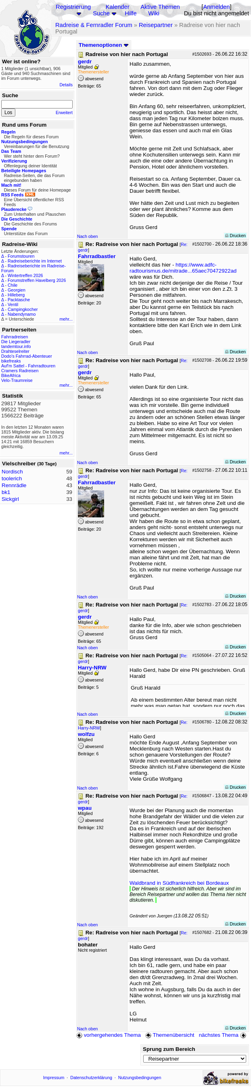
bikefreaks (11, 360)
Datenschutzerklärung (91, 1077)
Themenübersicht (169, 1035)
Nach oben (87, 236)
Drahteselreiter (15, 351)
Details (66, 84)
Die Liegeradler (15, 341)
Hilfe (130, 13)
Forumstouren (21, 256)
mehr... (66, 319)
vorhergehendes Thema (108, 1035)
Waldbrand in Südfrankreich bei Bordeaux (179, 883)
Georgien (16, 290)
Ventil (13, 304)
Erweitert (64, 112)
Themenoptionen (104, 45)
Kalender (118, 7)
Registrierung (73, 7)
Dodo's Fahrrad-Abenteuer (26, 356)
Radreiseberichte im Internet (35, 260)
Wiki (153, 13)
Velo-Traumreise (17, 380)
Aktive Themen (160, 7)
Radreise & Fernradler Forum (93, 25)
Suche (101, 13)
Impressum (54, 1077)
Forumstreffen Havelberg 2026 (37, 280)
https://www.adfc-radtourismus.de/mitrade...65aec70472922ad (183, 268)
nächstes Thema (223, 1035)
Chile (12, 285)
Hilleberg (16, 294)
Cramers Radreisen (19, 370)
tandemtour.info (16, 346)
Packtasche (19, 299)
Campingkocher (23, 309)
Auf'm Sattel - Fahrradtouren (28, 365)
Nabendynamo (22, 314)
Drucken (235, 235)
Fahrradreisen (14, 336)
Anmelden (216, 7)
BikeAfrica (11, 375)
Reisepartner (156, 25)
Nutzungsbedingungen (139, 1077)
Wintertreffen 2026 (25, 275)
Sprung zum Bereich (169, 1049)
